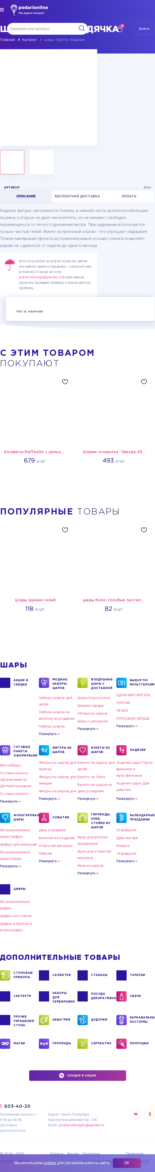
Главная (7, 39)
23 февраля (126, 830)
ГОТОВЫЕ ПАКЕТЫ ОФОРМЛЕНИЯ (24, 751)
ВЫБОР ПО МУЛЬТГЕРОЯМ (140, 683)
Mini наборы (10, 765)
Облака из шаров (92, 713)
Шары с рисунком (93, 721)
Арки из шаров (90, 866)
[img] (2, 10)
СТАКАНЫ (99, 975)
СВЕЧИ (135, 996)
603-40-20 (17, 1106)
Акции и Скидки (21, 683)
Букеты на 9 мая (91, 777)
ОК (126, 1163)
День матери (127, 838)
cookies (49, 1163)
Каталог (29, 39)
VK (135, 1114)
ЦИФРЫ (20, 889)
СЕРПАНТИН (101, 1044)
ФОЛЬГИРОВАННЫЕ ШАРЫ (24, 818)
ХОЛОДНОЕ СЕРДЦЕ (133, 718)
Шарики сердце (91, 706)
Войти (144, 29)
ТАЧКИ (122, 711)
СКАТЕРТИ (22, 996)
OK (150, 1114)
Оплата (56, 1154)
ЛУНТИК (123, 703)
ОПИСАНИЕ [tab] (26, 196)
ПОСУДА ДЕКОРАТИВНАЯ (101, 996)
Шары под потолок (94, 698)
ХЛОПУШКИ (139, 1044)
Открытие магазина (56, 846)
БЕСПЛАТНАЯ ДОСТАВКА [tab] (77, 196)
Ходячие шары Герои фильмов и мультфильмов (134, 769)
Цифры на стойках (16, 916)
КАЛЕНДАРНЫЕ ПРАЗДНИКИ (140, 818)
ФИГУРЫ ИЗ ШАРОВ (62, 750)
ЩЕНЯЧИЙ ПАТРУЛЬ (133, 695)
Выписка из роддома (57, 838)
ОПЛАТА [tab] (129, 196)
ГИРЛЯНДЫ (61, 1044)
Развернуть (48, 734)
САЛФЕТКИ (61, 975)
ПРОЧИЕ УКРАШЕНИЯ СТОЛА (24, 1021)
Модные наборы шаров (60, 684)
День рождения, (53, 830)
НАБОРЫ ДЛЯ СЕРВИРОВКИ (63, 997)
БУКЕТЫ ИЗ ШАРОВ (100, 750)
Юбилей (45, 853)
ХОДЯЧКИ (138, 750)
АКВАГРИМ (61, 1020)
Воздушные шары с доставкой (101, 684)
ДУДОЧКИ (99, 1020)
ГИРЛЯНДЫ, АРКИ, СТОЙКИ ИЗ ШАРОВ (101, 821)
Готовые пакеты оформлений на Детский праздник (15, 779)
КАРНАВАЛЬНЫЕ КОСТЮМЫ (140, 1020)
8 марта (123, 846)
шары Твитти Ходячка (64, 39)
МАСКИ (19, 1044)
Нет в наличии (29, 311)
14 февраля (126, 853)
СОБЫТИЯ (60, 818)
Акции (73, 1154)
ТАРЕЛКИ (137, 975)
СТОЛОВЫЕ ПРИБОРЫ (23, 975)
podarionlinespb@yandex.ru (40, 277)
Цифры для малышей (18, 844)
